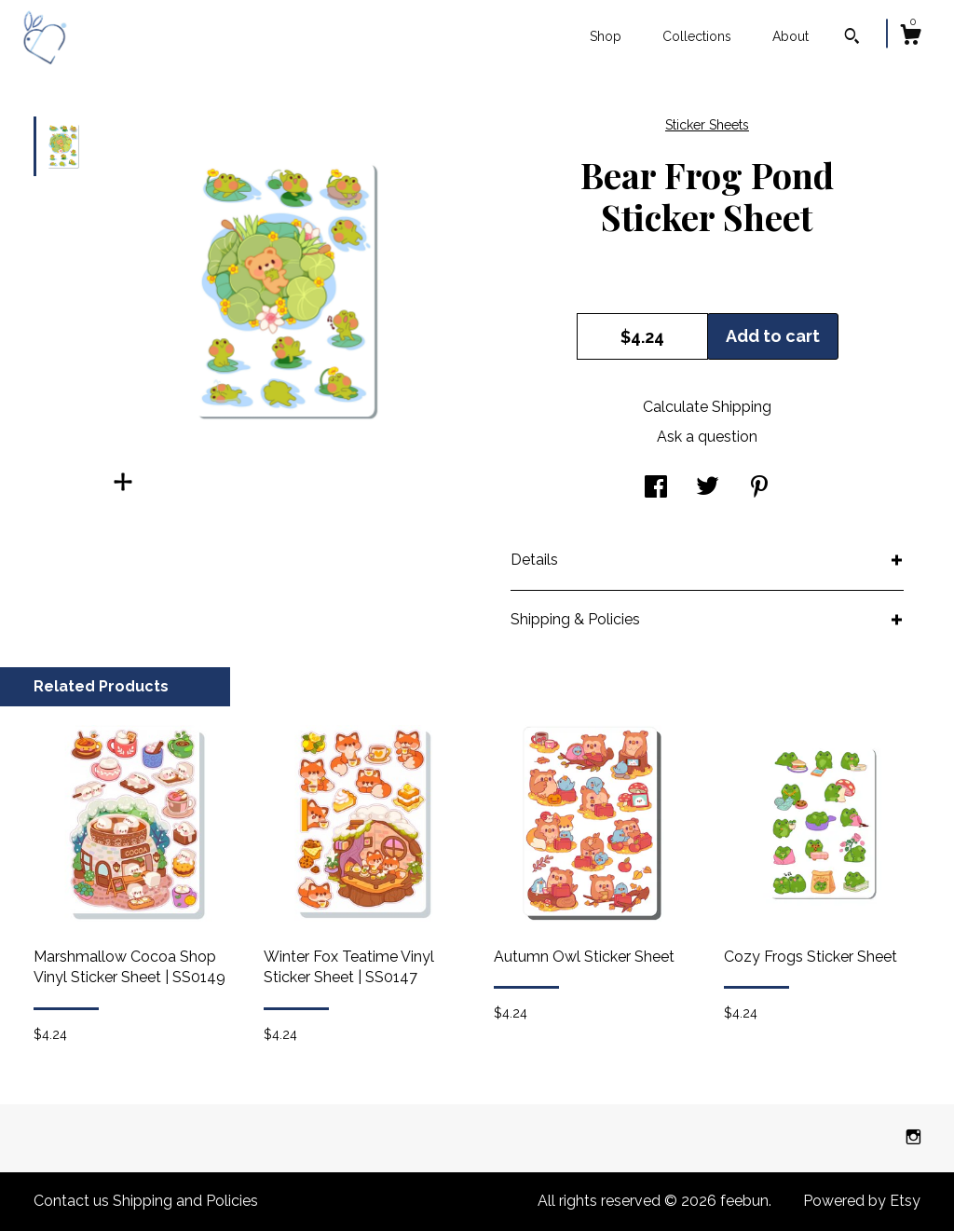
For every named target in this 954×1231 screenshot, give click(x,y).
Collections (696, 36)
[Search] (852, 38)
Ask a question (707, 436)
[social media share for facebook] (656, 489)
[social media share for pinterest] (759, 489)
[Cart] (910, 37)
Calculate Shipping (707, 407)
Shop (605, 36)
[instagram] (913, 1137)
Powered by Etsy (861, 1201)
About (790, 36)
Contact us (71, 1201)
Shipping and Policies (185, 1201)
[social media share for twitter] (707, 489)
